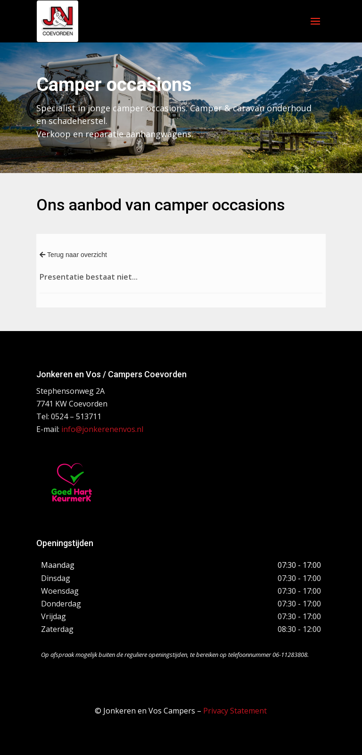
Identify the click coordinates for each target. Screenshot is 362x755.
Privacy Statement (235, 710)
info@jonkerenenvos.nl (102, 429)
